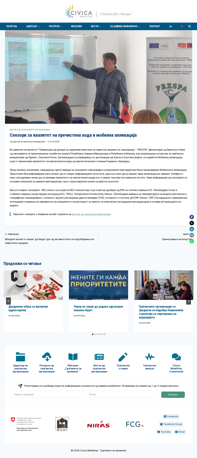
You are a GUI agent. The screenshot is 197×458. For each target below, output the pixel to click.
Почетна (11, 26)
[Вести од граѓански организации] (99, 363)
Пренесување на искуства (146, 236)
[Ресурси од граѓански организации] (47, 363)
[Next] (188, 301)
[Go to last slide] (8, 301)
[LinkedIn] (191, 229)
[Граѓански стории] (123, 361)
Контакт (155, 26)
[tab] (92, 334)
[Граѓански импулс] (150, 361)
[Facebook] (191, 217)
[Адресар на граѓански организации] (20, 363)
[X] (191, 223)
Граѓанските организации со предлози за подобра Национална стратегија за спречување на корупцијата (161, 312)
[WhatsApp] (191, 241)
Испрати (173, 394)
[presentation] (33, 285)
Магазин (76, 26)
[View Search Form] (189, 26)
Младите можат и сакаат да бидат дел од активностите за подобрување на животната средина (50, 238)
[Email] (191, 235)
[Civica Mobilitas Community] (176, 363)
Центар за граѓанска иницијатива (29, 141)
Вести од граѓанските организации (30, 130)
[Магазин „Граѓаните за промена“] (73, 363)
